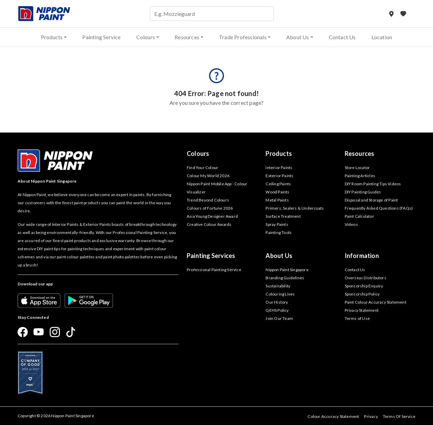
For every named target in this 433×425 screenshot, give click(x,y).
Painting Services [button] (211, 255)
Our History (277, 302)
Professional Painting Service (214, 269)
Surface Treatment (283, 216)
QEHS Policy (277, 310)
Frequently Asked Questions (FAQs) (379, 208)
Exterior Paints (279, 175)
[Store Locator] (392, 13)
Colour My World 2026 (208, 175)
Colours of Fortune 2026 (210, 208)
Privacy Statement (362, 310)
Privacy (371, 416)
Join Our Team (279, 318)
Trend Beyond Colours (208, 200)
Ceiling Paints (278, 183)
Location (381, 37)
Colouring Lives (280, 294)
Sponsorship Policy (362, 294)
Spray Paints (277, 224)
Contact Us (342, 37)
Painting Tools (279, 232)
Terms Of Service (399, 416)
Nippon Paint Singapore (287, 269)
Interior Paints (279, 167)
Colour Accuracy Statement (333, 416)
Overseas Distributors (365, 277)
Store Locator (357, 167)
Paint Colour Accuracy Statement (375, 302)
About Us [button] (297, 37)
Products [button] (52, 37)
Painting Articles (360, 175)
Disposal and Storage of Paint (371, 200)
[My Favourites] (403, 13)
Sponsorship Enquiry (364, 285)
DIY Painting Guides (363, 191)
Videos (351, 224)
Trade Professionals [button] (243, 37)
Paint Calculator (359, 216)
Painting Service (101, 37)
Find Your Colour (202, 167)
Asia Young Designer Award (212, 216)
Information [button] (362, 255)
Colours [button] (145, 37)
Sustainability (278, 285)
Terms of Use (357, 318)
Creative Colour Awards (209, 224)
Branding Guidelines (285, 277)
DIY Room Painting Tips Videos (373, 183)
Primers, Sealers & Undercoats (295, 208)
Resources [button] (187, 37)
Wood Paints (277, 191)
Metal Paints (277, 200)
